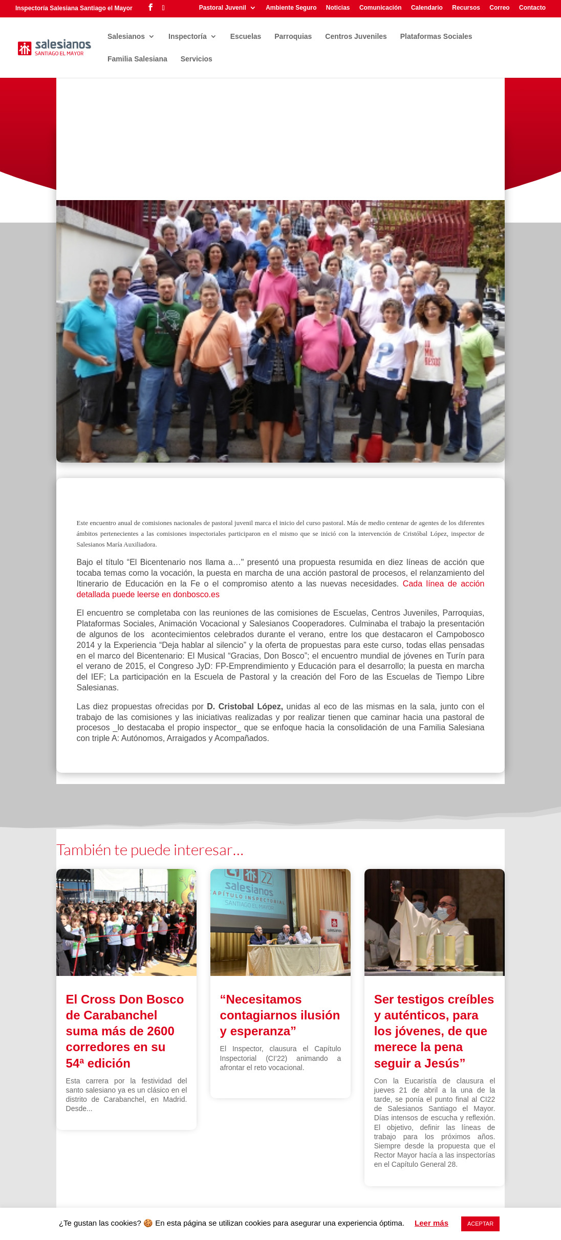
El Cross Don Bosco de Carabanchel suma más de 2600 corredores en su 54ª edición (125, 1031)
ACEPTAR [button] (480, 1224)
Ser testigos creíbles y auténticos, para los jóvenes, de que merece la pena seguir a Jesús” (434, 1031)
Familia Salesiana (137, 59)
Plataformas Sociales (436, 36)
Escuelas (246, 36)
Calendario (427, 8)
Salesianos (126, 36)
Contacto (532, 8)
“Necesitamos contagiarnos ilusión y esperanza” (280, 1015)
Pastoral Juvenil (222, 8)
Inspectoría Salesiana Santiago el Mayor (74, 8)
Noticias (338, 8)
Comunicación (380, 8)
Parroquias (293, 36)
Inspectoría (187, 36)
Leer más (431, 1223)
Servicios (196, 59)
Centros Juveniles (356, 36)
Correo (499, 8)
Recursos (466, 8)
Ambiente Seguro (291, 8)
